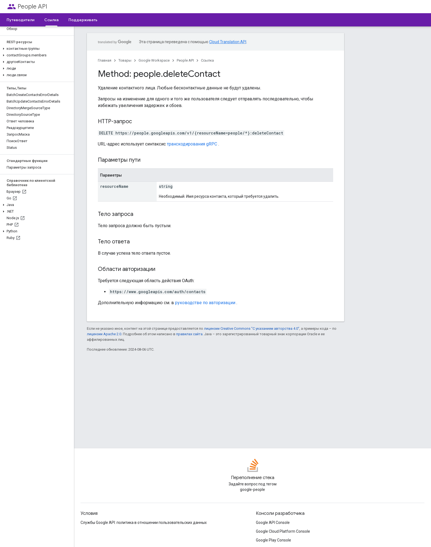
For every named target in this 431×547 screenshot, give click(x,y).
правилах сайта (189, 334)
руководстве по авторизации (205, 302)
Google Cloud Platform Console (283, 531)
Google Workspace (154, 60)
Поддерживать (82, 19)
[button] (36, 48)
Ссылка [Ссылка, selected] (51, 19)
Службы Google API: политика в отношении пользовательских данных (144, 522)
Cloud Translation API (227, 42)
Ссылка (207, 60)
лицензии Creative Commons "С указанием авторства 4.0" (251, 328)
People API (32, 6)
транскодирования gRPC (192, 144)
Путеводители (20, 19)
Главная (104, 60)
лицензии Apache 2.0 (104, 334)
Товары (124, 60)
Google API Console (273, 522)
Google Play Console (273, 540)
